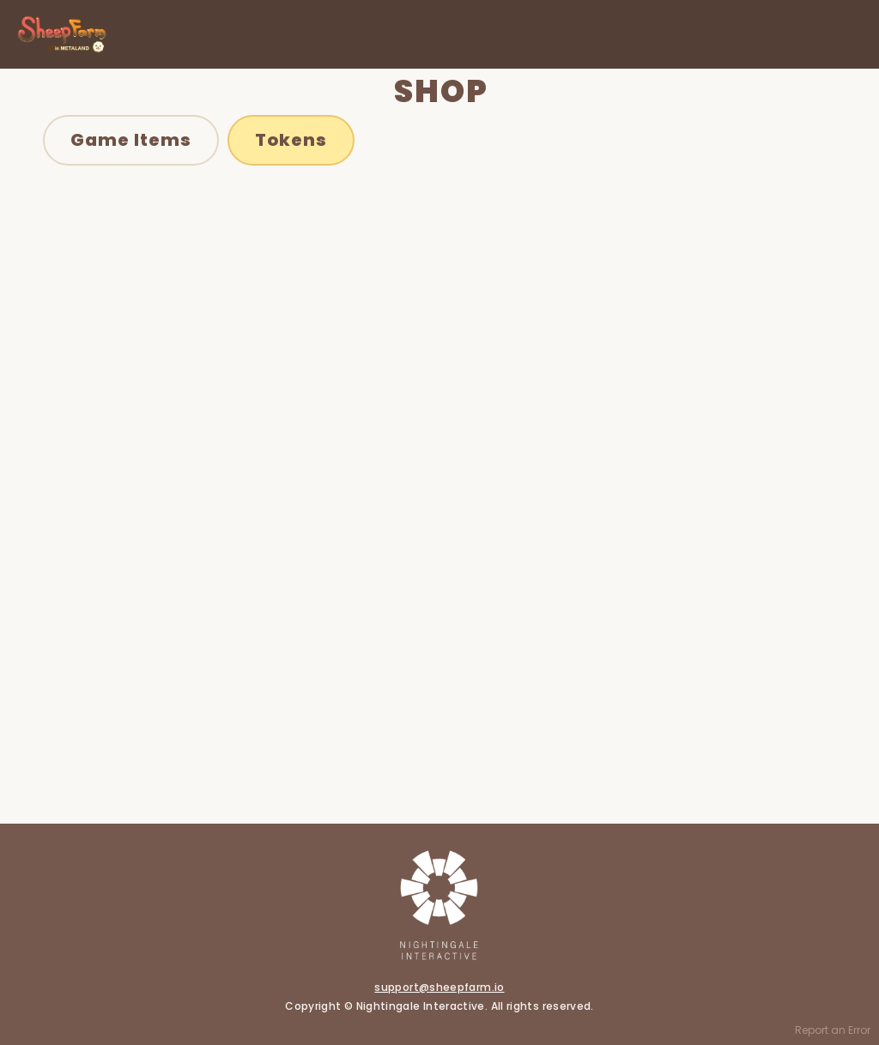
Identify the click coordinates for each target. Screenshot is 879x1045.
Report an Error (832, 1030)
